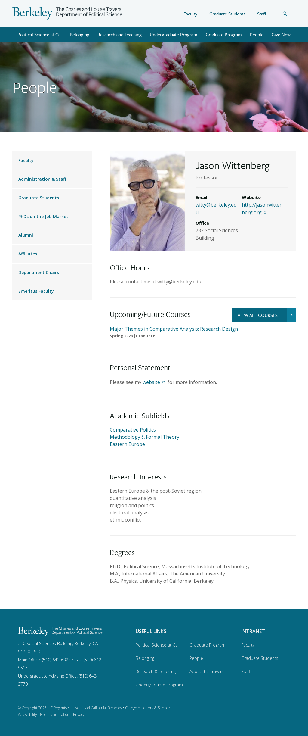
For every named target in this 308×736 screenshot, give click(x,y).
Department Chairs (38, 272)
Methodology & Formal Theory (144, 437)
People (256, 34)
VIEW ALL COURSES (267, 315)
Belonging (79, 34)
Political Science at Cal (39, 34)
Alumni (25, 235)
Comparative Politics (133, 429)
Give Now (281, 34)
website (154, 382)
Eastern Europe (127, 444)
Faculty (190, 13)
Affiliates (27, 254)
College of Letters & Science (147, 707)
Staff (261, 13)
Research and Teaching (119, 34)
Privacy (79, 714)
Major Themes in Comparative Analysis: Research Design (174, 329)
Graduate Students (227, 13)
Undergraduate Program (173, 34)
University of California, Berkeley (96, 707)
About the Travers (206, 671)
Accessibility (27, 714)
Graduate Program (224, 34)
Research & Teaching (156, 671)
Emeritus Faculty (36, 291)
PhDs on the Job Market (43, 216)
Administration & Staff (42, 179)
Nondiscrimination (54, 714)
